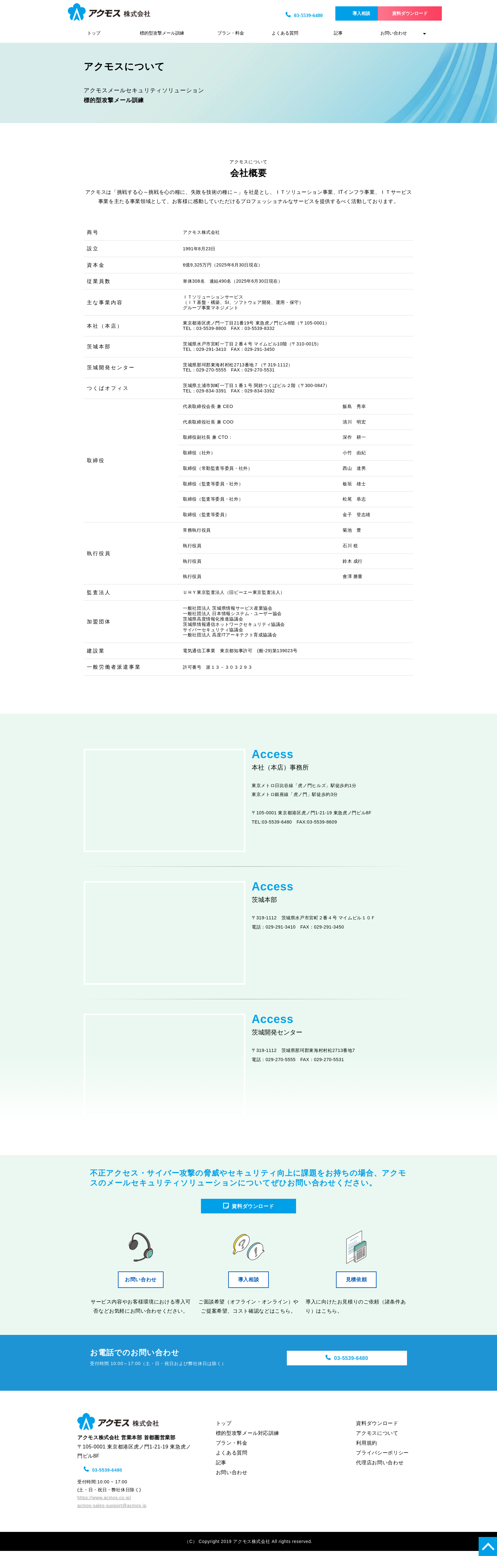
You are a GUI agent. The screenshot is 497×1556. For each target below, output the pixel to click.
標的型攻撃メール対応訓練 (247, 1438)
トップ (93, 33)
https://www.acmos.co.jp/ (104, 1502)
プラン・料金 (230, 33)
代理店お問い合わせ (379, 1467)
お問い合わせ (393, 33)
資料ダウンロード (399, 13)
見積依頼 (359, 1284)
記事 (338, 33)
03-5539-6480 (282, 15)
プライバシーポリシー (382, 1458)
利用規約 (366, 1448)
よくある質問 (285, 33)
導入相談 (342, 13)
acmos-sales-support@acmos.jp (111, 1510)
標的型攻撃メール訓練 (162, 33)
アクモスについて (377, 1438)
